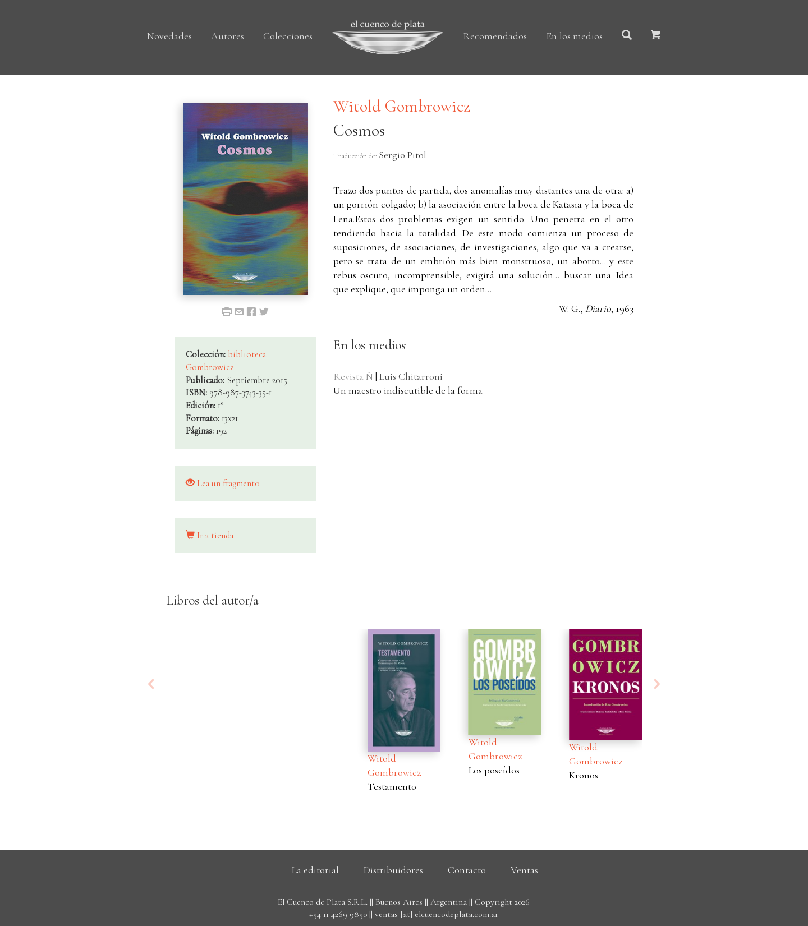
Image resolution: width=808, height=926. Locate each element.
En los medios (574, 36)
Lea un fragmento (223, 483)
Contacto (467, 870)
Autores (227, 36)
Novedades (169, 36)
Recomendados (495, 36)
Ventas (524, 870)
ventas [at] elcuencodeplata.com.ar (436, 914)
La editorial (315, 870)
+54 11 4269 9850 (338, 914)
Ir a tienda (209, 535)
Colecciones (288, 36)
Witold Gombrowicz (401, 106)
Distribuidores (393, 870)
